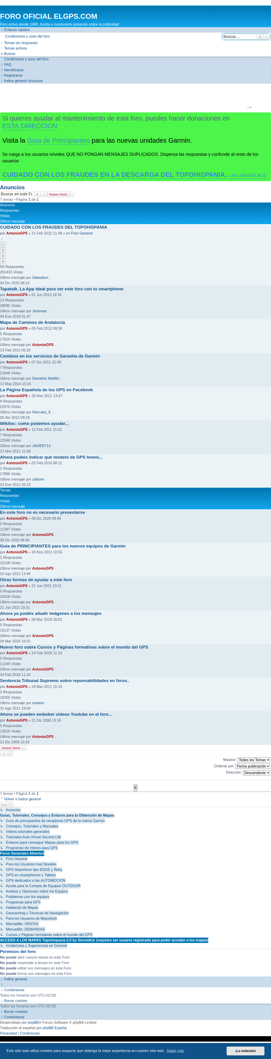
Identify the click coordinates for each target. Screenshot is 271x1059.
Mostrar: (246, 760)
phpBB (33, 1022)
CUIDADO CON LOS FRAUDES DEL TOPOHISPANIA (53, 227)
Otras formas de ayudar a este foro (36, 579)
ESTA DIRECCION (29, 126)
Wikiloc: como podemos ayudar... (34, 423)
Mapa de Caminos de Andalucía (32, 322)
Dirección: (248, 772)
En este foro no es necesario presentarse (42, 512)
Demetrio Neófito (45, 378)
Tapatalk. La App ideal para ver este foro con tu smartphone (61, 289)
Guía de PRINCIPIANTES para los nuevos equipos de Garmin (62, 546)
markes (38, 703)
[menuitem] (135, 36)
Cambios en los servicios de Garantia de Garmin (50, 356)
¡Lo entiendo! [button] (245, 1051)
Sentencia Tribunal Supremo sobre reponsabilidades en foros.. (65, 680)
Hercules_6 (41, 412)
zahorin (38, 479)
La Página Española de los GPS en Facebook (46, 389)
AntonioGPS (17, 233)
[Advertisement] (132, 97)
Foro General (81, 233)
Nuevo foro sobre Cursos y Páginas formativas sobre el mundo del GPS (74, 647)
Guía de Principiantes (58, 140)
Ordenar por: (242, 766)
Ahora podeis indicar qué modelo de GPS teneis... (51, 457)
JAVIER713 (41, 446)
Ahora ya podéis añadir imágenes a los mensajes (50, 613)
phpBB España (55, 1028)
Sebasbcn (40, 278)
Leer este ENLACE (247, 175)
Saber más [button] (175, 1051)
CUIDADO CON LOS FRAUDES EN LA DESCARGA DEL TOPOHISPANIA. (114, 174)
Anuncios (12, 187)
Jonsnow (39, 311)
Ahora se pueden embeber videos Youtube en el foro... (56, 714)
